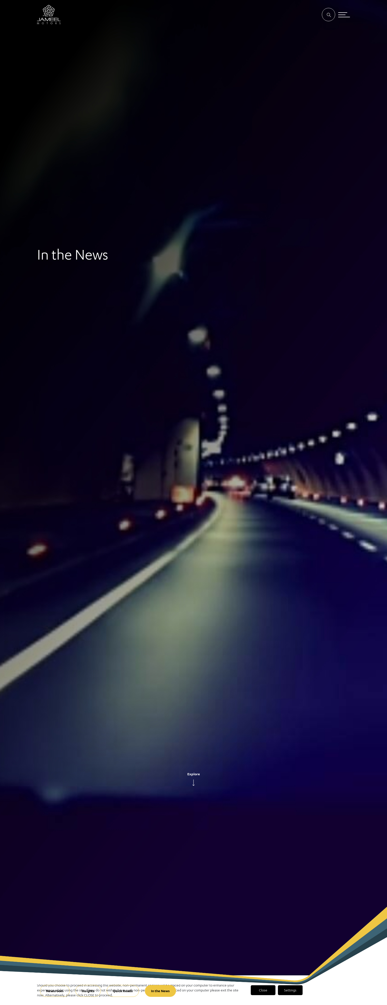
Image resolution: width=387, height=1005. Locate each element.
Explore (193, 774)
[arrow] (193, 782)
